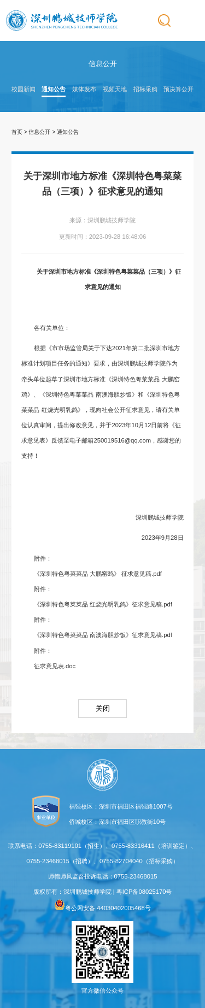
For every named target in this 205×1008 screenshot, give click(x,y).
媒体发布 (84, 89)
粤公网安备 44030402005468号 (102, 908)
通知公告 (54, 89)
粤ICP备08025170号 (144, 891)
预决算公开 (178, 89)
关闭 (103, 708)
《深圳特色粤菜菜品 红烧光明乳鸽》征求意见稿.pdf (103, 604)
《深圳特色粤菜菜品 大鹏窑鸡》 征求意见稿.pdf (98, 573)
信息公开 (39, 132)
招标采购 (145, 89)
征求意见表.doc (54, 666)
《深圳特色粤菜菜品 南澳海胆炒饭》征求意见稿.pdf (103, 635)
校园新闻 (23, 89)
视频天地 (115, 89)
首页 (16, 132)
